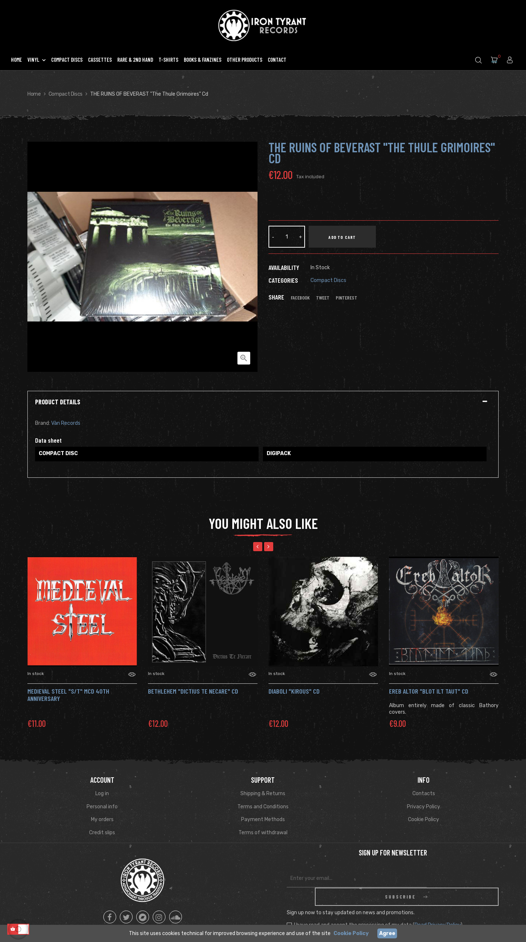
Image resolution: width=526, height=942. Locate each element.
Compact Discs (328, 280)
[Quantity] (286, 237)
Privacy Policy (423, 807)
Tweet (322, 297)
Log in (102, 793)
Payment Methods (263, 819)
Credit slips (102, 833)
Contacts (423, 793)
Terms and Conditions (263, 807)
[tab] (263, 402)
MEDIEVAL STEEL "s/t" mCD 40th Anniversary (68, 694)
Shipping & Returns (262, 793)
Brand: (42, 423)
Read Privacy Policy (438, 907)
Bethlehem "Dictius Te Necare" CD (193, 691)
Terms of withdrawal (263, 833)
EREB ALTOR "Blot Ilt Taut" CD (428, 691)
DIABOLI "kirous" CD (294, 691)
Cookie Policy (423, 819)
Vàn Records (65, 423)
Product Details (57, 402)
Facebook (300, 297)
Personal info (102, 807)
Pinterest (346, 297)
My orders (102, 819)
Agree (387, 933)
